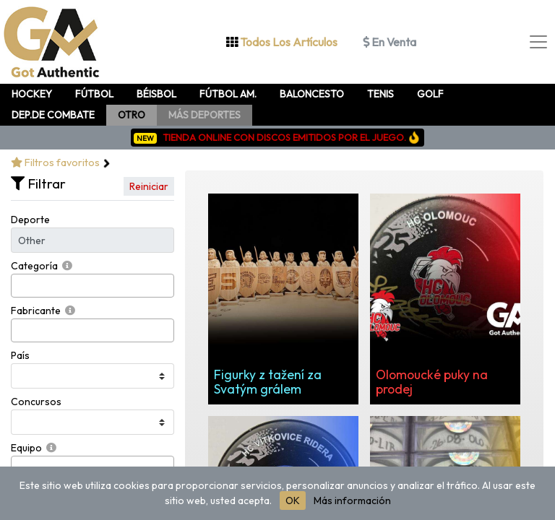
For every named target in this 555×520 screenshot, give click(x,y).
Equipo (26, 447)
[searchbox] (19, 285)
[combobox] (92, 286)
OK (292, 500)
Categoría (34, 265)
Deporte (30, 219)
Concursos (36, 401)
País (20, 355)
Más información (352, 500)
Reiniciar (148, 186)
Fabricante (36, 310)
